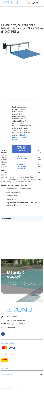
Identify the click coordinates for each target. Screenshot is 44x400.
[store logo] (11, 2)
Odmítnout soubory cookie (22, 166)
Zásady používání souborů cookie (19, 137)
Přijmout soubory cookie (22, 149)
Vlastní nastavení (21, 157)
